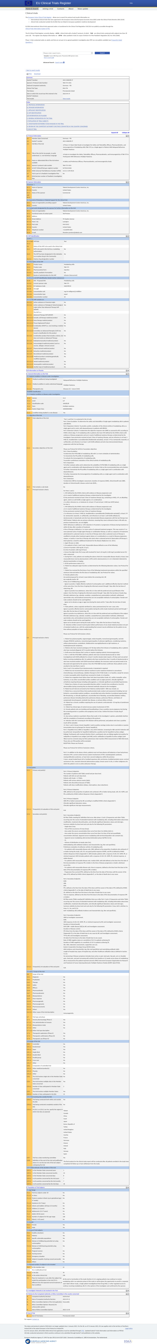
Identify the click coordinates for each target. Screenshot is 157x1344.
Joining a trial (47, 9)
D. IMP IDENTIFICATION (34, 113)
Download (37, 74)
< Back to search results (33, 70)
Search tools (59, 62)
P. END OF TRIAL (32, 129)
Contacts (60, 9)
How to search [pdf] (49, 57)
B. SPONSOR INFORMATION (35, 107)
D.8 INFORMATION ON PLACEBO (37, 116)
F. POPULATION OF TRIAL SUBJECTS (37, 121)
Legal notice (129, 1328)
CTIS (82, 1331)
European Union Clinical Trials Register (40, 17)
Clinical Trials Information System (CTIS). (38, 29)
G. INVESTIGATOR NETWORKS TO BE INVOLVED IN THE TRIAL (45, 124)
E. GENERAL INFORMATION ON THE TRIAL (39, 118)
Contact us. (35, 1319)
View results (66, 99)
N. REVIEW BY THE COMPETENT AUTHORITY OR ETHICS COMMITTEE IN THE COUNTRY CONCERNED (57, 126)
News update (83, 9)
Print (29, 74)
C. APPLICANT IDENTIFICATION (36, 110)
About (71, 9)
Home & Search (32, 9)
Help (131, 3)
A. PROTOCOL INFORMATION (36, 105)
